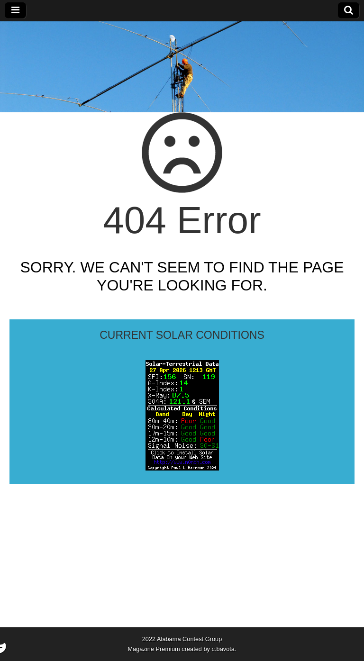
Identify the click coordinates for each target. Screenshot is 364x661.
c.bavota (223, 648)
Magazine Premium (153, 648)
